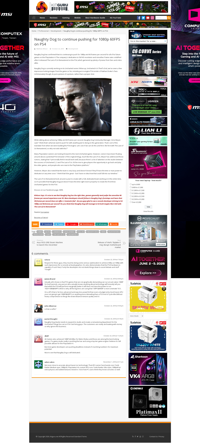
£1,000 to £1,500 (138, 190)
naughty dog (92, 232)
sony (48, 235)
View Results (148, 211)
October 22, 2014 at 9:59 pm (113, 306)
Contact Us (153, 436)
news (103, 232)
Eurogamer (45, 212)
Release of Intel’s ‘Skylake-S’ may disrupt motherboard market (107, 244)
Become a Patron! (41, 217)
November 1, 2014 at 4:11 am (113, 362)
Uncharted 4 (73, 235)
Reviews (53, 17)
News (42, 17)
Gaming (66, 17)
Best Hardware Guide (95, 17)
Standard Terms (80, 436)
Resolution (38, 235)
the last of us (59, 235)
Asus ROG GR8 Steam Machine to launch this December (50, 242)
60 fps (47, 232)
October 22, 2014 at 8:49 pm (113, 279)
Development (56, 31)
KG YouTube (115, 17)
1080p (40, 232)
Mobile (77, 17)
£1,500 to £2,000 (138, 193)
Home (34, 17)
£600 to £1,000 (137, 187)
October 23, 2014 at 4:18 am (113, 319)
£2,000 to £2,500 (138, 196)
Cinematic (57, 232)
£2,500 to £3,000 (138, 199)
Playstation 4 (114, 232)
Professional (44, 31)
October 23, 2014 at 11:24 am (113, 336)
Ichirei (47, 260)
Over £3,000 (136, 202)
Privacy (161, 436)
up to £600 (136, 184)
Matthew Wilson (42, 49)
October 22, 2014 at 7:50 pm (113, 259)
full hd (81, 232)
